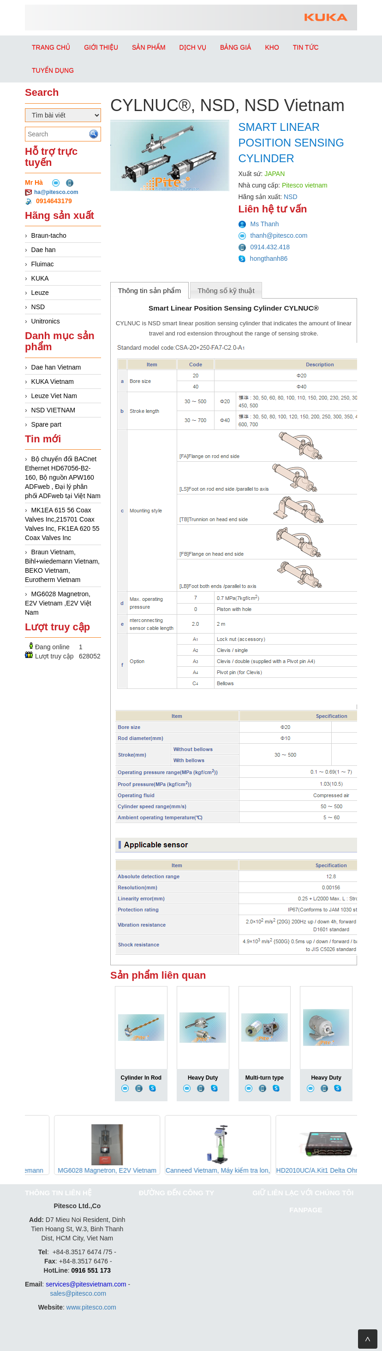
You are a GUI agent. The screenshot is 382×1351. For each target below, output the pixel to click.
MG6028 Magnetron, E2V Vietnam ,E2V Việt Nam (58, 603)
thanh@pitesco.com (273, 235)
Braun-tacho (48, 235)
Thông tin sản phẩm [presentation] (149, 290)
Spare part (46, 424)
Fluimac (42, 264)
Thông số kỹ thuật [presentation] (226, 290)
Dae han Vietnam (56, 367)
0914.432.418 (264, 247)
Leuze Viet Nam (54, 395)
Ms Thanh (259, 224)
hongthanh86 (263, 258)
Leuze (40, 292)
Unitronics (45, 321)
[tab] (149, 290)
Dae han (43, 249)
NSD (38, 307)
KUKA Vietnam (52, 381)
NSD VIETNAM (53, 410)
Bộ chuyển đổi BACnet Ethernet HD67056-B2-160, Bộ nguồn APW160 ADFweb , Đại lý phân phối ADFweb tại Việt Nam (63, 477)
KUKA (40, 278)
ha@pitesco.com (56, 192)
